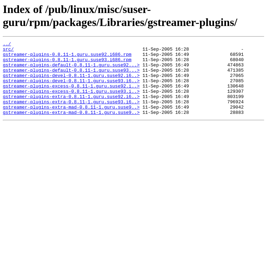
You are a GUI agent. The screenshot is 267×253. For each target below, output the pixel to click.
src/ (8, 51)
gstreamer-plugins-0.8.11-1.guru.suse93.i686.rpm (67, 63)
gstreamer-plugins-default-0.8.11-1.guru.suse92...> (71, 70)
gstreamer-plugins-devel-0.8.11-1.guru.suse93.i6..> (71, 89)
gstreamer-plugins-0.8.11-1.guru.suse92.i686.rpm (67, 57)
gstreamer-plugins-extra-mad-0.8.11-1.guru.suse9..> (71, 120)
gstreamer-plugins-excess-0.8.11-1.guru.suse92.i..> (71, 95)
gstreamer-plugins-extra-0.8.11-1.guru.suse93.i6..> (71, 114)
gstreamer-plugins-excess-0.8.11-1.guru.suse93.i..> (71, 101)
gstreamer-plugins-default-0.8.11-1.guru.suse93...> (71, 76)
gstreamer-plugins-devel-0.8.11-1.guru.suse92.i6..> (71, 82)
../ (7, 44)
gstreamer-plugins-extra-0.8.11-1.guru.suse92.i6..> (71, 108)
